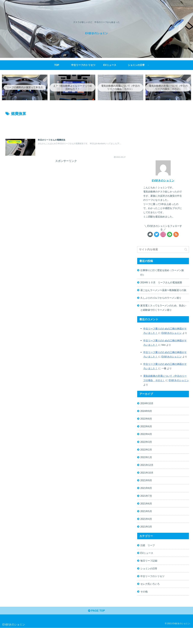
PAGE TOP (96, 610)
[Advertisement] (66, 125)
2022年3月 (146, 442)
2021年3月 (146, 527)
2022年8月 (146, 418)
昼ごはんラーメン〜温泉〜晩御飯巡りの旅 (163, 290)
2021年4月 (146, 519)
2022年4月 (146, 434)
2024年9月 (146, 411)
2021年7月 (146, 496)
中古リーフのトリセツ (152, 576)
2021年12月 (146, 465)
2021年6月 (146, 503)
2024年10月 (146, 403)
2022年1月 (146, 457)
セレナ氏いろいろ (150, 584)
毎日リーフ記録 (148, 561)
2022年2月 (146, 449)
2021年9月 (146, 480)
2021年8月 (146, 488)
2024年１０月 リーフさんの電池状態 (161, 282)
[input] (163, 249)
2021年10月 (146, 472)
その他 (144, 591)
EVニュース (146, 553)
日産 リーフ (147, 545)
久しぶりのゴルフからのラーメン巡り (160, 298)
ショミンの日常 (148, 568)
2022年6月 (146, 426)
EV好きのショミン (163, 180)
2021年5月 (146, 511)
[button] (185, 249)
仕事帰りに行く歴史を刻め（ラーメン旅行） (162, 272)
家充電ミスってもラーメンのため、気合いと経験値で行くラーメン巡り (163, 307)
